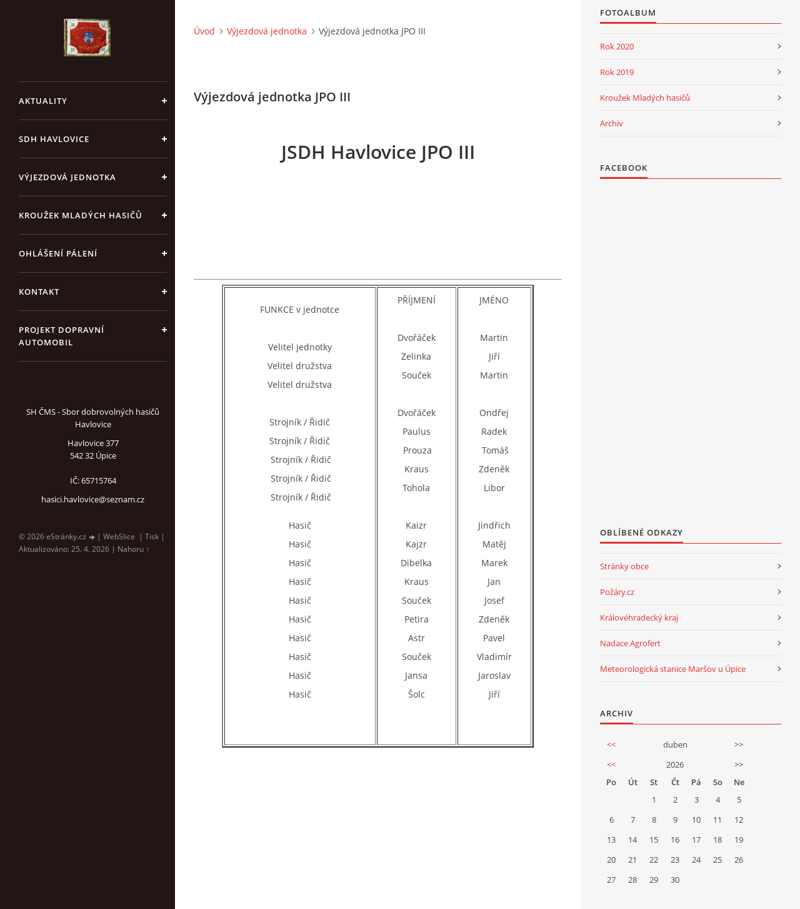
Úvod (204, 31)
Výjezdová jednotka (67, 177)
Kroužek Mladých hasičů (645, 97)
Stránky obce (624, 566)
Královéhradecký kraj (639, 617)
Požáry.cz (617, 591)
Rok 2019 (617, 72)
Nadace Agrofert (630, 643)
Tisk (152, 536)
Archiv (611, 123)
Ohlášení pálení (58, 253)
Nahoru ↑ (133, 549)
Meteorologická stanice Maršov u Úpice (673, 668)
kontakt (39, 291)
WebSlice (119, 536)
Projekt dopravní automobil (61, 336)
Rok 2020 (617, 46)
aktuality (43, 100)
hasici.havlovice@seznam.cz (92, 499)
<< (611, 744)
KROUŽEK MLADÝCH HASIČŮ (80, 215)
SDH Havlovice (54, 139)
